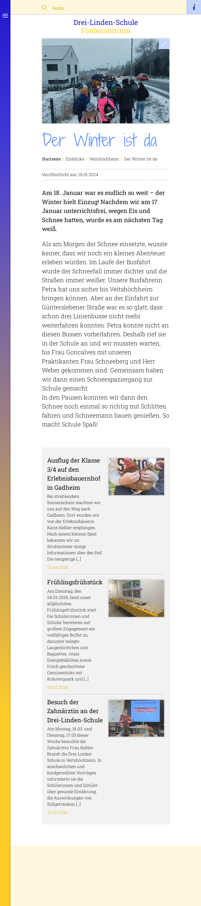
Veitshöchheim (104, 158)
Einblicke (75, 158)
